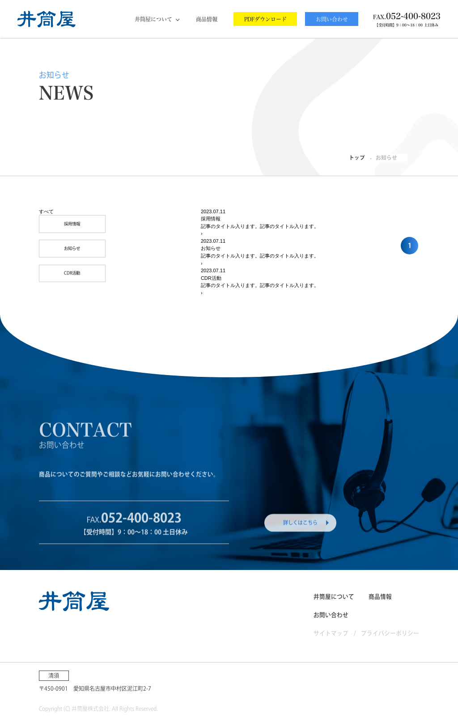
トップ (357, 157)
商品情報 (206, 19)
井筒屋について (153, 19)
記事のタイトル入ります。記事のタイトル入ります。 (260, 226)
